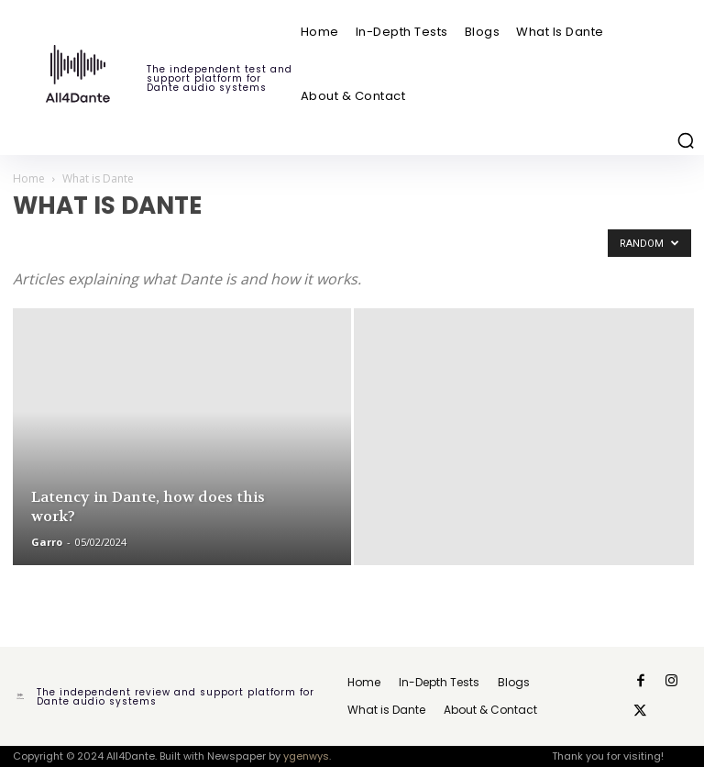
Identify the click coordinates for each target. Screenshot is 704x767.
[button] (685, 140)
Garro (46, 542)
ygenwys (306, 756)
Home (29, 178)
